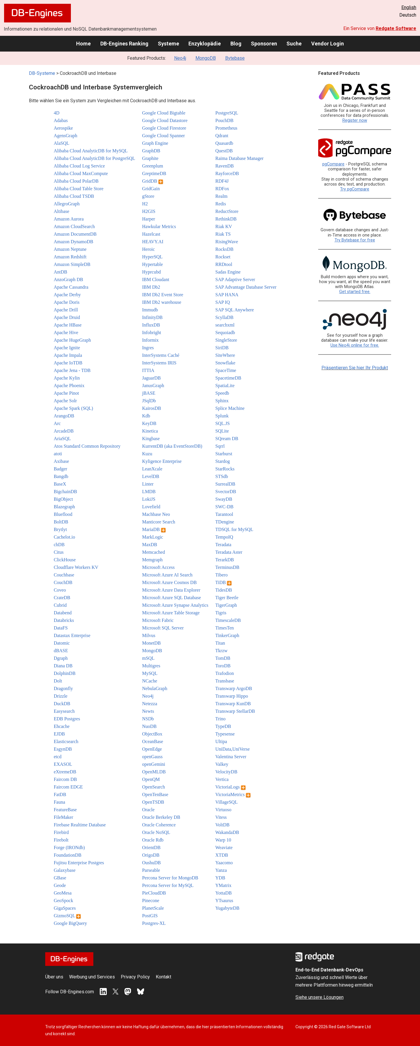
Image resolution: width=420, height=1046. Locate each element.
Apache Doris (66, 302)
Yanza (221, 870)
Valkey (221, 764)
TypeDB (223, 726)
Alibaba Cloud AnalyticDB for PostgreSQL (94, 158)
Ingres (148, 347)
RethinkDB (226, 218)
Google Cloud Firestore (164, 128)
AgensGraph (65, 135)
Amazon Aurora (69, 218)
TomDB (222, 658)
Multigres (151, 665)
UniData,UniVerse (232, 749)
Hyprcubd (151, 271)
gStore (148, 196)
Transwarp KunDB (233, 703)
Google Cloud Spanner (163, 135)
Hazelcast (151, 234)
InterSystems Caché (160, 355)
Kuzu (147, 453)
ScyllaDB (224, 317)
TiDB (223, 582)
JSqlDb (149, 400)
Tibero (221, 574)
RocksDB (224, 249)
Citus (59, 552)
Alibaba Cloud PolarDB (76, 181)
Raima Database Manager (239, 158)
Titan (220, 643)
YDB (220, 877)
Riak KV (223, 226)
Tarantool (224, 514)
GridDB (152, 181)
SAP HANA (226, 294)
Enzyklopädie (204, 43)
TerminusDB (227, 567)
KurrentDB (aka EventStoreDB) (172, 446)
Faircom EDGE (68, 786)
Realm (221, 196)
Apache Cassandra (71, 287)
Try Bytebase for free (355, 240)
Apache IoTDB (68, 362)
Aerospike (63, 128)
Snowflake (225, 362)
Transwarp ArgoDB (233, 688)
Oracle (148, 809)
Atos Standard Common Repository (87, 446)
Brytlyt (60, 529)
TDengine (224, 521)
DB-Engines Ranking (124, 43)
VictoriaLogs (230, 786)
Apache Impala (68, 355)
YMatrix (223, 885)
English (408, 7)
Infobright (151, 332)
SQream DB (226, 438)
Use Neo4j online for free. (354, 345)
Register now (354, 120)
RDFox (222, 188)
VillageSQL (226, 802)
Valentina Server (230, 756)
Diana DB (63, 665)
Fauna (59, 802)
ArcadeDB (64, 430)
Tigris (220, 612)
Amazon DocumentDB (75, 234)
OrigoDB (151, 855)
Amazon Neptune (70, 249)
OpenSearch (153, 786)
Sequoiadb (225, 332)
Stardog (222, 461)
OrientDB (151, 847)
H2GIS (148, 211)
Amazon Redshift (70, 256)
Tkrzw (221, 650)
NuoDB (149, 726)
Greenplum (152, 165)
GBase (60, 877)
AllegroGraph (67, 203)
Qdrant (221, 135)
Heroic (148, 249)
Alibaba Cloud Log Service (79, 165)
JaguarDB (151, 377)
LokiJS (148, 499)
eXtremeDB (65, 771)
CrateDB (62, 597)
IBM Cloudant (155, 279)
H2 (145, 203)
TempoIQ (224, 537)
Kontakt (163, 977)
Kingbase (151, 438)
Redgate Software (396, 28)
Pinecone (150, 900)
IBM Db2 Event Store (162, 294)
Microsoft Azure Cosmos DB (169, 582)
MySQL (149, 673)
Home (83, 43)
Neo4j (180, 58)
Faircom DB (65, 779)
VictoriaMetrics (232, 794)
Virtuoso (223, 809)
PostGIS (150, 915)
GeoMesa (62, 892)
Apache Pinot (66, 393)
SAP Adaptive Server (235, 279)
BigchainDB (65, 491)
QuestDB (224, 150)
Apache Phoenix (69, 385)
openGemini (153, 764)
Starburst (223, 453)
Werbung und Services (92, 977)
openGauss (152, 756)
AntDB (60, 271)
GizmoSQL (67, 915)
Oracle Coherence (159, 824)
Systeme (168, 43)
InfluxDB (151, 324)
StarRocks (225, 468)
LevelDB (150, 476)
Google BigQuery (70, 923)
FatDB (60, 794)
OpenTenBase (155, 794)
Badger (60, 468)
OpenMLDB (154, 771)
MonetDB (151, 643)
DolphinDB (65, 673)
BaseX (60, 483)
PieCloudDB (154, 892)
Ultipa (221, 741)
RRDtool (223, 264)
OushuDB (151, 862)
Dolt (58, 680)
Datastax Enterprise (72, 635)
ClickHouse (65, 559)
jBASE (148, 393)
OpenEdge (152, 749)
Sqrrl (220, 446)
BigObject (63, 499)
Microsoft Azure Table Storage (171, 612)
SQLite (222, 430)
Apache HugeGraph (72, 340)
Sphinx (221, 400)
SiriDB (221, 347)
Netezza (149, 703)
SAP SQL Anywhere (234, 309)
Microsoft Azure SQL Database (171, 597)
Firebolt (61, 839)
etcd (58, 756)
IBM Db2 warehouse (161, 302)
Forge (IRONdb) (69, 847)
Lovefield (151, 506)
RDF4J (221, 181)
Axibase (61, 461)
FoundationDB (67, 855)
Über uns (54, 977)
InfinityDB (152, 317)
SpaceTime (225, 370)
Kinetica (150, 430)
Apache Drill (66, 309)
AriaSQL (62, 438)
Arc (57, 423)
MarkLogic (152, 537)
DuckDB (62, 703)
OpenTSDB (153, 802)
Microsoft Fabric (158, 620)
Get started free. (354, 291)
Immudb (150, 309)
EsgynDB (63, 749)
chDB (59, 544)
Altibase (61, 211)
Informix (150, 340)
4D (57, 112)
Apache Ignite (67, 347)
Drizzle (60, 696)
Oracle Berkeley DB (161, 817)
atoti (58, 453)
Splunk (221, 415)
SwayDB (223, 499)
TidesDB (223, 590)
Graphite (150, 158)
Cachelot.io (64, 537)
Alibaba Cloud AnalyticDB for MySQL (90, 150)
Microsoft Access (158, 567)
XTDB (221, 855)
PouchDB (224, 120)
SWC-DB (224, 506)
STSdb (221, 476)
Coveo (60, 590)
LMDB (148, 491)
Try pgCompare (354, 189)
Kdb (146, 415)
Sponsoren (264, 43)
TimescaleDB (228, 620)
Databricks (64, 620)
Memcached (153, 552)
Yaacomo (224, 862)
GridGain (151, 188)
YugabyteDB (227, 908)
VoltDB (222, 824)
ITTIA (148, 370)
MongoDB (205, 58)
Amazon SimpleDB (72, 264)
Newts (148, 711)
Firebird (61, 832)
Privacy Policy (135, 977)
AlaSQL (61, 143)
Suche (294, 43)
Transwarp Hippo (231, 696)
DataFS (61, 627)
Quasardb (224, 143)
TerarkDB (224, 559)
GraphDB (151, 150)
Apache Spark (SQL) (73, 408)
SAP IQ (222, 302)
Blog (236, 43)
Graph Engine (155, 143)
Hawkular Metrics (159, 226)
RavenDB (224, 165)
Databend (62, 612)
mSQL (148, 658)
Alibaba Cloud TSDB (74, 196)
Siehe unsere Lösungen (319, 997)
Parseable (151, 870)
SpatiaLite (225, 385)
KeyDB (149, 423)
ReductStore (226, 211)
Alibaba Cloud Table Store (79, 188)
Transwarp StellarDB (235, 711)
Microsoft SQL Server (163, 627)
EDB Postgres (67, 718)
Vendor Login (327, 43)
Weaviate (223, 847)
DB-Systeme (42, 73)
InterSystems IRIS (159, 362)
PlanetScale (153, 908)
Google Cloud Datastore (165, 120)
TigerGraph (226, 605)
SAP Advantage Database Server (245, 287)
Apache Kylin (67, 377)
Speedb (222, 393)
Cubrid (60, 605)
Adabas (61, 120)
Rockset (222, 256)
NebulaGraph (154, 688)
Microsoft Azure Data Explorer (171, 590)
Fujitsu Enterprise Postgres (79, 862)
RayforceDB (227, 173)
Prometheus (226, 128)
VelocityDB (226, 771)
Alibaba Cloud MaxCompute (81, 173)
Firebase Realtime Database (80, 824)
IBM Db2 (151, 287)
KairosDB (151, 408)
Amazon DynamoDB (73, 241)
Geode (60, 885)
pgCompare (333, 164)
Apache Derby (67, 294)
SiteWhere (225, 355)
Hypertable (152, 264)
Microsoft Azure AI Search (167, 574)
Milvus (148, 635)
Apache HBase (68, 324)
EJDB (59, 733)
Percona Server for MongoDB (170, 877)
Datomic (62, 643)
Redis (220, 203)
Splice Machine (229, 408)
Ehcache (61, 726)
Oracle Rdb (152, 839)
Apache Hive (66, 332)
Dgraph (61, 658)
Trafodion (224, 673)
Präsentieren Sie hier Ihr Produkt (354, 368)
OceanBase (152, 741)
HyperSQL (152, 256)
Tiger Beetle (226, 597)
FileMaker (63, 817)
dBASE (61, 650)
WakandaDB (227, 832)
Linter (147, 483)
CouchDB (63, 582)
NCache (149, 680)
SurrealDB (225, 483)
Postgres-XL (154, 923)
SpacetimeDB (228, 377)
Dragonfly (63, 688)
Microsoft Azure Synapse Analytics (175, 605)
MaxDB (149, 544)
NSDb (148, 718)
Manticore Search (158, 521)
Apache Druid (67, 317)
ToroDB (222, 665)
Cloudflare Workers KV (76, 567)
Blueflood (63, 514)
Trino (220, 718)
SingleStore (226, 340)
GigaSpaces (65, 908)
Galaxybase (65, 870)
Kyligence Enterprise (162, 461)
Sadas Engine (228, 271)
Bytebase (235, 58)
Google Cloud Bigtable (163, 112)
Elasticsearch (66, 741)
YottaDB (223, 892)
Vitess (221, 817)
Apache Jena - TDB (72, 370)
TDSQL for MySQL (234, 529)
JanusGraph (153, 385)
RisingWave (226, 241)
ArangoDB (64, 415)
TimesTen (224, 627)
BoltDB (61, 521)
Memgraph (152, 559)
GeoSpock (63, 900)
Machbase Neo (156, 514)
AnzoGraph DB (68, 279)
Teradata (223, 544)
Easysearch (64, 711)
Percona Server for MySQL (167, 885)
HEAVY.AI (152, 241)
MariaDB (153, 529)
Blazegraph (64, 506)
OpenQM (151, 779)
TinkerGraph (227, 635)
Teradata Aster (228, 552)
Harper (148, 218)
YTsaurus (224, 900)
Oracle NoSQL (156, 832)
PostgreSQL (226, 112)
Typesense (225, 733)
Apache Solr (65, 400)
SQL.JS (222, 423)
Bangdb (61, 476)
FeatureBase (65, 809)
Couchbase (64, 574)
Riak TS (223, 234)
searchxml (225, 324)
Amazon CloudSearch (74, 226)
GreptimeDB (154, 173)
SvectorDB (225, 491)
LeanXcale (152, 468)
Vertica (221, 779)
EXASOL (63, 764)
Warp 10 (223, 839)
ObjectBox (152, 733)
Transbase (224, 680)
